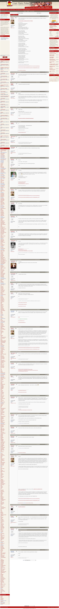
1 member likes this (21, 70)
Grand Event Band (3, 109)
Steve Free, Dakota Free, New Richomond (4, 85)
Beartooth (2, 112)
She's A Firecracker (3, 91)
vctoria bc (12, 128)
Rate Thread (16, 14)
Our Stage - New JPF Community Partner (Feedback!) (54, 64)
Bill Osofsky (38, 82)
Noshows (2, 121)
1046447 (48, 107)
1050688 (48, 395)
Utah (11, 80)
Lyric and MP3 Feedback (12, 9)
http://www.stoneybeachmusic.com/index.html (23, 183)
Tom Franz (38, 107)
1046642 (48, 259)
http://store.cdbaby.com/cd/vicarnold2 (22, 302)
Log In (57, 9)
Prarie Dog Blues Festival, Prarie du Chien (5, 61)
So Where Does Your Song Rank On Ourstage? (53, 53)
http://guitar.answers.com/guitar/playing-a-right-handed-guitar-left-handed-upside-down (28, 370)
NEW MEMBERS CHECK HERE (52, 57)
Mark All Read (6, 607)
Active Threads (32, 11)
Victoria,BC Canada (13, 433)
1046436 (48, 82)
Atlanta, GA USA (12, 199)
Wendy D (38, 201)
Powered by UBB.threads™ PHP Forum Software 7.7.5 (29, 608)
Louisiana (12, 89)
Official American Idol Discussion (52, 66)
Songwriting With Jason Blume (4, 64)
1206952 (48, 527)
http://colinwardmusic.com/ (21, 320)
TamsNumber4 (37, 259)
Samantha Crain (3, 142)
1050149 (48, 291)
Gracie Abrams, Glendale (4, 88)
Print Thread (12, 14)
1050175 (48, 309)
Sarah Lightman (3, 145)
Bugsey (38, 291)
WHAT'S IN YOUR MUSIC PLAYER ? (52, 55)
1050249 (48, 351)
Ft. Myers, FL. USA (13, 368)
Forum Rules (2, 607)
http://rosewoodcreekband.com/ (21, 322)
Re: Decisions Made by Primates (16, 82)
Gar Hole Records (3, 73)
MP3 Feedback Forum (19, 9)
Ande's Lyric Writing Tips (52, 71)
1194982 (48, 413)
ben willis (38, 374)
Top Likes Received (3, 594)
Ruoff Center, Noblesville (4, 76)
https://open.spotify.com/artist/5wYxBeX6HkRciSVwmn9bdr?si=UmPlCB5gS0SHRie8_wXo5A (28, 197)
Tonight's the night (3, 106)
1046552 (48, 201)
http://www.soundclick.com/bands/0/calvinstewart (25, 118)
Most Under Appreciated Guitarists (52, 69)
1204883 (48, 444)
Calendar (28, 11)
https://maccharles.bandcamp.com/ (22, 390)
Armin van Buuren (3, 98)
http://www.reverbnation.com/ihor (22, 132)
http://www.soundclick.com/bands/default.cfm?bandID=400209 (25, 369)
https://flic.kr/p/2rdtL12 (21, 506)
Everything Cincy (3, 101)
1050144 (48, 282)
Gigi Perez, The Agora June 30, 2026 (4, 136)
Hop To (24, 560)
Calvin (38, 121)
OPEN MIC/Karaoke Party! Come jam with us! (53, 59)
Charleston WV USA (13, 280)
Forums (7, 9)
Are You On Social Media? (52, 62)
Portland (12, 390)
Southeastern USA (13, 142)
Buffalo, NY (12, 557)
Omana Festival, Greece (4, 118)
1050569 (48, 374)
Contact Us (49, 607)
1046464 (48, 121)
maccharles (38, 395)
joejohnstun (38, 239)
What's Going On (2, 59)
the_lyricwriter (38, 282)
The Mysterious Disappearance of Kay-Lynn (5, 67)
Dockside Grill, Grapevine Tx (4, 115)
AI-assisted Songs (3, 93)
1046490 (48, 168)
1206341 (48, 454)
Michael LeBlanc (37, 91)
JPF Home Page (3, 9)
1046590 (48, 239)
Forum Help (52, 607)
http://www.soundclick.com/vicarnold (22, 304)
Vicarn (38, 309)
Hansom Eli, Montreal (3, 139)
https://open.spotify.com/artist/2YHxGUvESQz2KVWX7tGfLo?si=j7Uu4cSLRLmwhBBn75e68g (28, 195)
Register (53, 9)
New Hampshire (12, 251)
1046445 (48, 91)
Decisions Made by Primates (15, 16)
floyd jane (38, 168)
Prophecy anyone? (52, 73)
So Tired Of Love (3, 104)
